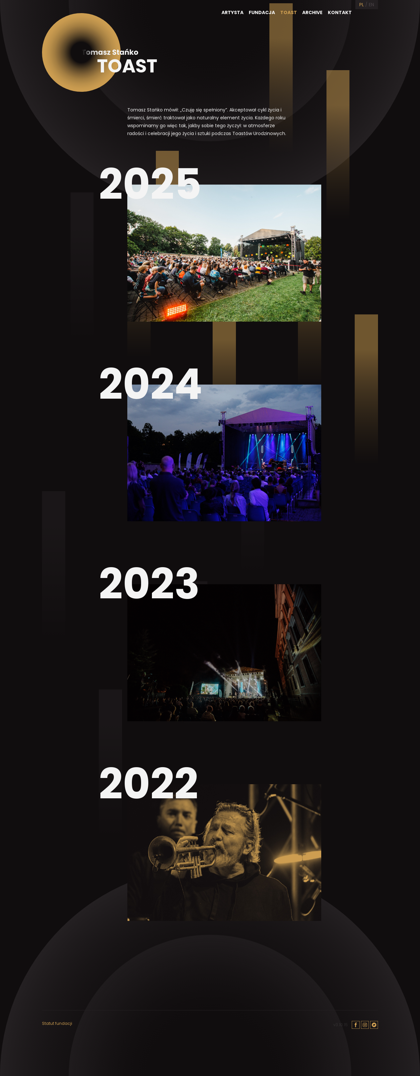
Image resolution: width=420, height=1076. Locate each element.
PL (361, 4)
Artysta (232, 12)
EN (371, 4)
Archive (312, 12)
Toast (288, 12)
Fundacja (262, 12)
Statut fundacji (57, 1023)
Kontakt (340, 12)
